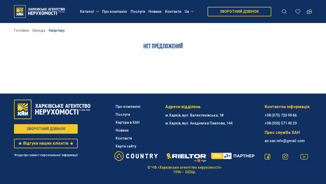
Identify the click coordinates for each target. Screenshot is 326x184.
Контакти (173, 11)
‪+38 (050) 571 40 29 (281, 123)
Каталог (89, 11)
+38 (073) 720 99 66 (281, 115)
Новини (154, 11)
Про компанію (114, 11)
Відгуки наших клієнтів (46, 143)
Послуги (138, 11)
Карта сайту (126, 146)
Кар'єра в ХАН (128, 122)
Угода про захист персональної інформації (46, 155)
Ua (189, 11)
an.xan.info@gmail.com (285, 141)
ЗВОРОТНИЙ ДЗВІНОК (239, 11)
